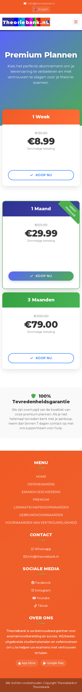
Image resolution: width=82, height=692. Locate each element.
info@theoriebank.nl (39, 3)
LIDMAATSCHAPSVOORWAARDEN (41, 507)
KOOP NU (41, 175)
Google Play (53, 663)
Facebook (41, 583)
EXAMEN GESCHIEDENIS (41, 492)
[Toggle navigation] (76, 22)
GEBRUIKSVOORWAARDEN (41, 515)
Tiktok (41, 606)
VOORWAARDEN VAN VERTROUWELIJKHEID (41, 523)
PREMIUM (41, 499)
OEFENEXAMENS (41, 484)
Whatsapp (41, 549)
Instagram (41, 590)
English (41, 9)
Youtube (41, 598)
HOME (41, 476)
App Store (27, 663)
